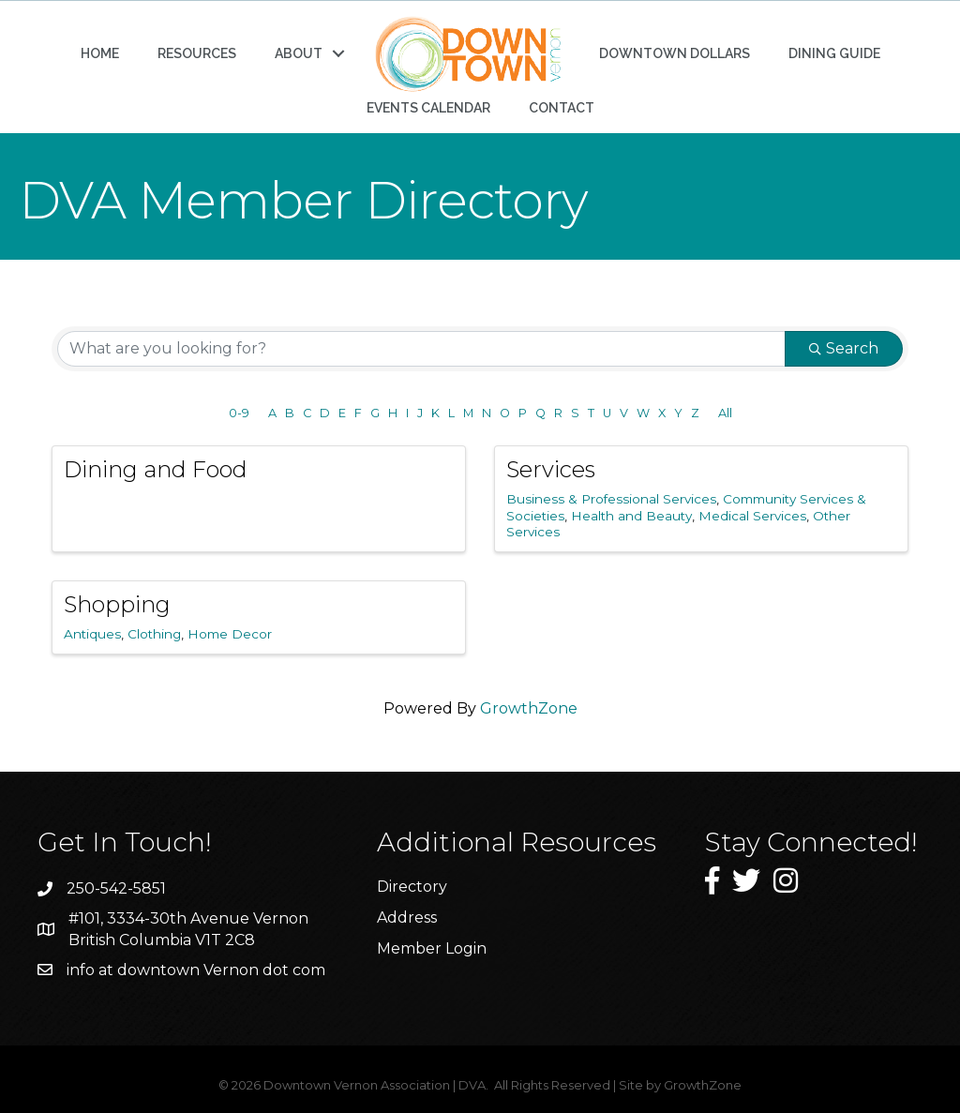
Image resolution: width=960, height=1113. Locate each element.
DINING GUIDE (834, 53)
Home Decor (230, 633)
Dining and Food (156, 469)
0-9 (239, 413)
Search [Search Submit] (843, 348)
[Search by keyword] (421, 349)
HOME (100, 53)
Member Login (432, 948)
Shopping (117, 604)
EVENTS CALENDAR (428, 107)
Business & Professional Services (611, 498)
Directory (412, 886)
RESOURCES (197, 53)
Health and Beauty (631, 515)
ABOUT (298, 53)
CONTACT (561, 107)
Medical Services (752, 515)
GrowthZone (529, 708)
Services (550, 469)
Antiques (92, 633)
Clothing (154, 633)
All (725, 413)
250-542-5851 (116, 888)
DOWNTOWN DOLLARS (674, 53)
